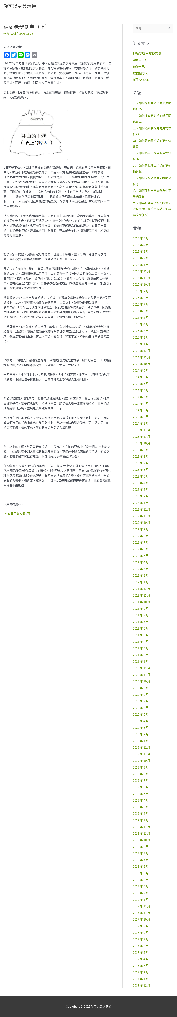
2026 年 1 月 (141, 264)
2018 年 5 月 (141, 873)
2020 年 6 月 (141, 707)
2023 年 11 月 (141, 436)
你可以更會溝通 (19, 5)
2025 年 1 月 (141, 344)
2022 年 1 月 (141, 582)
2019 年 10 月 (141, 760)
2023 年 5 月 (141, 476)
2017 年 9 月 (141, 926)
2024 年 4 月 (141, 403)
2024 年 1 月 (141, 423)
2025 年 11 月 (141, 278)
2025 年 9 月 (141, 291)
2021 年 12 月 (141, 588)
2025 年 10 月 (141, 284)
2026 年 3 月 (141, 251)
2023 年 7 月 (141, 463)
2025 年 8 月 (141, 297)
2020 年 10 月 (141, 681)
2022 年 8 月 (141, 536)
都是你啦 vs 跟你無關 (147, 53)
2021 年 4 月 (141, 641)
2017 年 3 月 (141, 965)
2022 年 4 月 (141, 562)
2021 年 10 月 (141, 602)
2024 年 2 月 (141, 416)
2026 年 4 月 (141, 245)
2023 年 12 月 (141, 430)
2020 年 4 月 (141, 721)
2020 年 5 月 (141, 714)
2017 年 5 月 (141, 952)
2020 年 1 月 (141, 741)
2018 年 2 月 (141, 893)
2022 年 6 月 (141, 549)
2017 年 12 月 (141, 906)
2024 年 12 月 (141, 350)
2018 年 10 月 (141, 840)
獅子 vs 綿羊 (141, 79)
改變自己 (139, 66)
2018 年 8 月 (141, 853)
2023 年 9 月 (141, 450)
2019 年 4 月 (141, 800)
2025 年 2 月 (141, 337)
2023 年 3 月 (141, 489)
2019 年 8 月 (141, 774)
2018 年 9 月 (141, 846)
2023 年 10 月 (141, 443)
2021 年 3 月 (141, 648)
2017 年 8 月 (141, 932)
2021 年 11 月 (141, 595)
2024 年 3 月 (141, 410)
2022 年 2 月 (141, 575)
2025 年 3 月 (141, 331)
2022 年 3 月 (141, 569)
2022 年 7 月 (141, 542)
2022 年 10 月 (141, 522)
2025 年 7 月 (141, 304)
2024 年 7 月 (141, 383)
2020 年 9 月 (141, 688)
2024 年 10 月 (141, 364)
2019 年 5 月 (141, 794)
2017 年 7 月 (141, 939)
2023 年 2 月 (141, 496)
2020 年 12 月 (141, 668)
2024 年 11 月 (141, 357)
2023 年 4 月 (141, 483)
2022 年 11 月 (141, 516)
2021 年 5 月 (141, 635)
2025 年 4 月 (141, 324)
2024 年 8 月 (141, 377)
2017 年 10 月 (141, 919)
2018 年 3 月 (141, 886)
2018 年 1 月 (141, 899)
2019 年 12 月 (141, 747)
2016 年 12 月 (141, 985)
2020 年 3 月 (141, 727)
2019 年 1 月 (141, 820)
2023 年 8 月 (141, 456)
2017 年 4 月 (141, 959)
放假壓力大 (140, 73)
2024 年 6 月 (141, 390)
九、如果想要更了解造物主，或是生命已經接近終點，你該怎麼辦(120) (152, 209)
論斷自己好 (140, 60)
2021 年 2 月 (141, 655)
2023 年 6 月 (141, 469)
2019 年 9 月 (141, 767)
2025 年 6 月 (141, 311)
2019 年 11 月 (141, 754)
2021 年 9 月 (141, 608)
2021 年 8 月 (141, 615)
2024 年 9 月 (141, 370)
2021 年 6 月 (141, 628)
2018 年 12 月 (141, 827)
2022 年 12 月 (141, 509)
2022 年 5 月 (141, 555)
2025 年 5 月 (141, 317)
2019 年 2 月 (141, 813)
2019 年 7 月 (141, 780)
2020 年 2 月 (141, 734)
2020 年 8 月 (141, 694)
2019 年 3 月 (141, 807)
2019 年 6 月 (141, 787)
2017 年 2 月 (141, 972)
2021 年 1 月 (141, 661)
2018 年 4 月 (141, 879)
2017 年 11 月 (141, 912)
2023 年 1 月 (141, 503)
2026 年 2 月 (141, 258)
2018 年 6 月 (141, 866)
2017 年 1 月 (141, 979)
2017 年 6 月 (141, 946)
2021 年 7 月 (141, 622)
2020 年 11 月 (141, 674)
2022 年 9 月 (141, 529)
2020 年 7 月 (141, 701)
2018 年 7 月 (141, 860)
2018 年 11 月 (141, 833)
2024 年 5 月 (141, 397)
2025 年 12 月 (141, 271)
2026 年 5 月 (141, 238)
